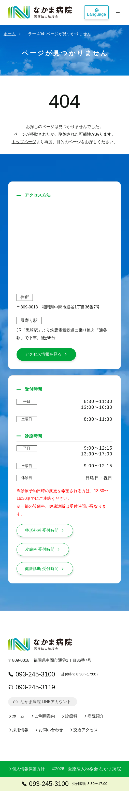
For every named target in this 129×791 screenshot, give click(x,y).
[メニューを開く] (118, 12)
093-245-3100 (31, 674)
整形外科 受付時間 (45, 530)
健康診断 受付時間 (45, 568)
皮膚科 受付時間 (43, 549)
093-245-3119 (31, 687)
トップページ (24, 142)
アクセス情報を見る (46, 354)
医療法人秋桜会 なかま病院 (94, 768)
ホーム (10, 34)
